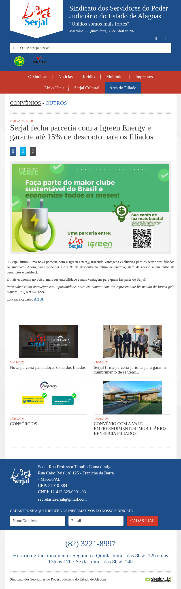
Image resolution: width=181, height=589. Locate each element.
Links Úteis (54, 87)
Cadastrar (142, 521)
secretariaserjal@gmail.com (62, 499)
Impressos (144, 76)
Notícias (65, 76)
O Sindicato (38, 76)
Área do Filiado (122, 87)
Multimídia (116, 76)
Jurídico (89, 76)
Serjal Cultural (86, 87)
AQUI (38, 299)
